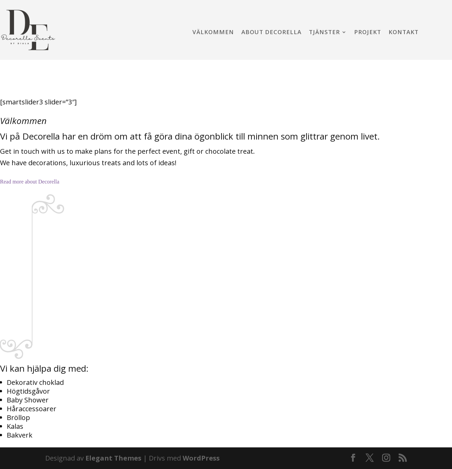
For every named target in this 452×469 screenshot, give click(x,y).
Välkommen (213, 33)
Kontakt (404, 33)
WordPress (201, 458)
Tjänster (324, 33)
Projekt (367, 33)
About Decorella (271, 33)
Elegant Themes (113, 458)
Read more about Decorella (29, 181)
